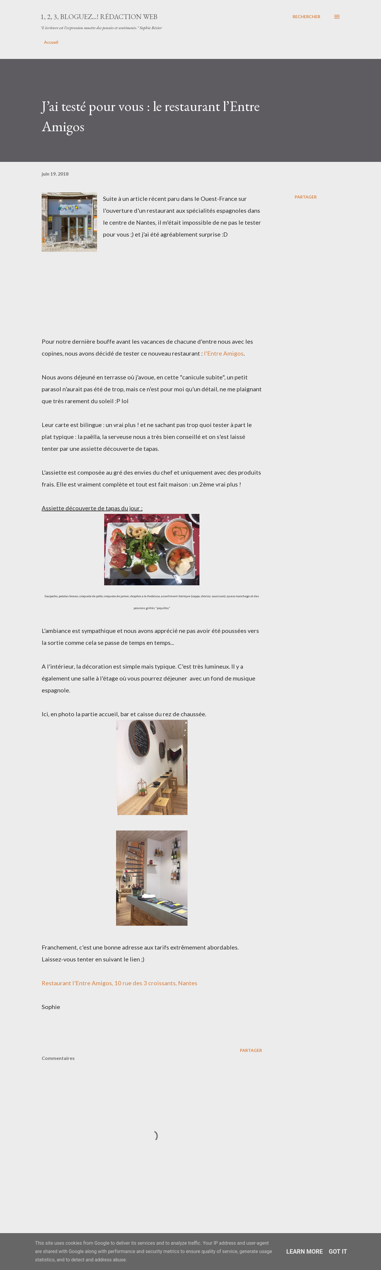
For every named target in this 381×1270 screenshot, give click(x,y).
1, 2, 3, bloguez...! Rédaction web (98, 16)
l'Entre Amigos (223, 353)
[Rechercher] (306, 16)
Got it (338, 1251)
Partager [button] (306, 196)
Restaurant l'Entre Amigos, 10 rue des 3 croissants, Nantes (119, 982)
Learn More (304, 1251)
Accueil (51, 42)
